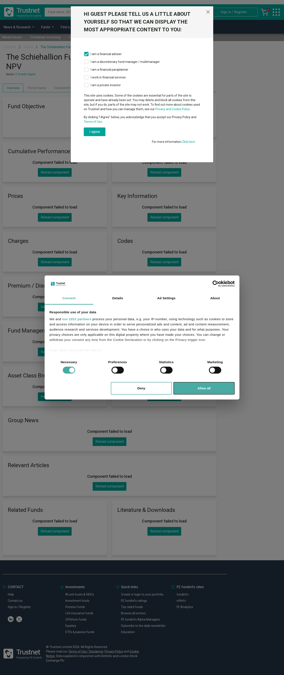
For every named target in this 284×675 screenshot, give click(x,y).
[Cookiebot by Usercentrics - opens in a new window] (216, 283)
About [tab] (215, 298)
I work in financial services (108, 77)
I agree (94, 132)
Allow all (204, 388)
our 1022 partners (76, 319)
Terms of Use (93, 121)
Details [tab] (117, 298)
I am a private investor (106, 85)
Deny (141, 388)
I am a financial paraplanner (109, 69)
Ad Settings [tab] (166, 298)
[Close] (208, 11)
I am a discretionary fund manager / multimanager (125, 62)
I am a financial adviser (106, 54)
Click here (188, 141)
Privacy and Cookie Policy (172, 109)
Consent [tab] (69, 298)
